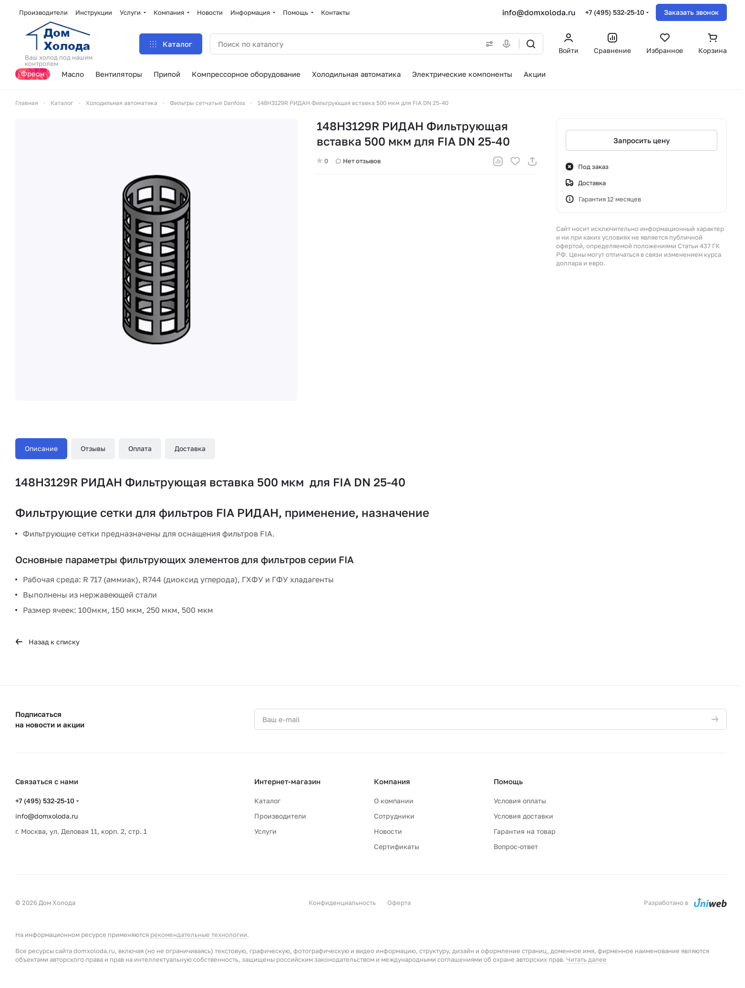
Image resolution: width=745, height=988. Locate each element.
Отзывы (93, 448)
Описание (41, 448)
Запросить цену (641, 140)
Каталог (267, 801)
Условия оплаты (520, 801)
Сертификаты (396, 846)
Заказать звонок (691, 12)
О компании (394, 801)
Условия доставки (523, 816)
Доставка (190, 448)
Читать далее (586, 959)
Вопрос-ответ (516, 846)
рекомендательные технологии (198, 934)
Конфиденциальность (342, 902)
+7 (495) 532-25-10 (614, 12)
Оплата (140, 448)
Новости (388, 831)
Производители (280, 816)
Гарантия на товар (525, 831)
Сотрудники (394, 816)
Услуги (265, 831)
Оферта (399, 902)
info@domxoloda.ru (539, 12)
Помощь (508, 781)
